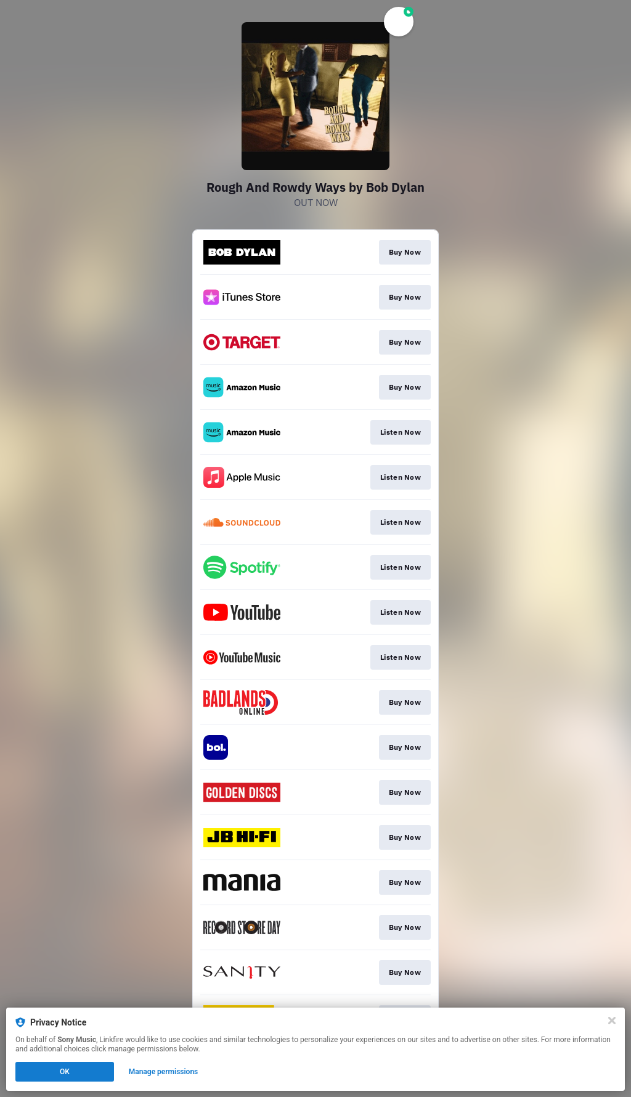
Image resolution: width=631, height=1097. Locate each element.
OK (65, 1071)
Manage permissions (163, 1071)
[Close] (612, 1020)
